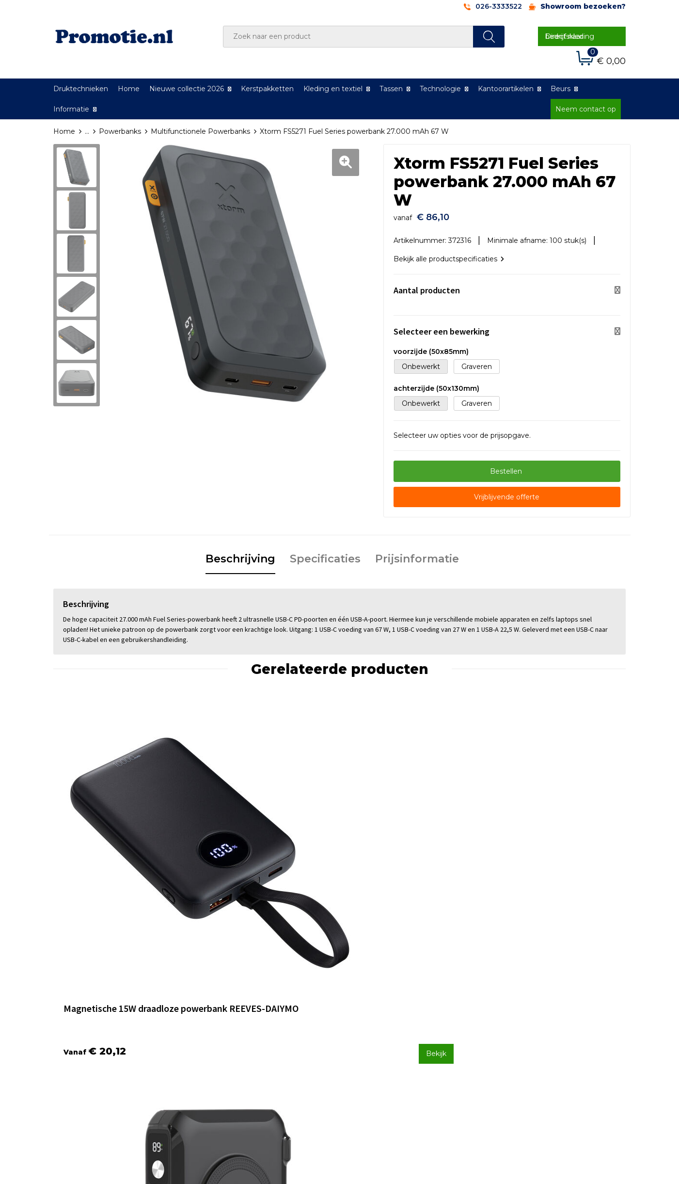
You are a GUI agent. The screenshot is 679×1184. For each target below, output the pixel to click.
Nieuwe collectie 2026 (186, 88)
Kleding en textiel (333, 88)
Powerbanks (120, 131)
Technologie (440, 88)
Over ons (225, 983)
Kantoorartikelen (506, 88)
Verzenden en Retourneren (397, 1009)
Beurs (560, 88)
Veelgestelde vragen (245, 996)
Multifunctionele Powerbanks (200, 131)
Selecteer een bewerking (442, 326)
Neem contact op (585, 109)
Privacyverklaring (522, 1009)
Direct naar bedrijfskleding (569, 36)
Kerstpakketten (267, 88)
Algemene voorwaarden (534, 983)
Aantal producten (427, 285)
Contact (365, 983)
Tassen (391, 88)
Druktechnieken (80, 88)
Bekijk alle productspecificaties (449, 254)
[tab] (240, 554)
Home (129, 88)
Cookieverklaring (521, 996)
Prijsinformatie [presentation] (417, 553)
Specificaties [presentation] (325, 553)
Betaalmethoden (380, 996)
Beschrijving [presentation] (240, 553)
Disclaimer (511, 1022)
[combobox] (348, 37)
